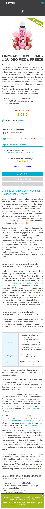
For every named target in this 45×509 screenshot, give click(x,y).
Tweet (28, 166)
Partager (17, 166)
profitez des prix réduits (30, 504)
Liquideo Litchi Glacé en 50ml (22, 421)
